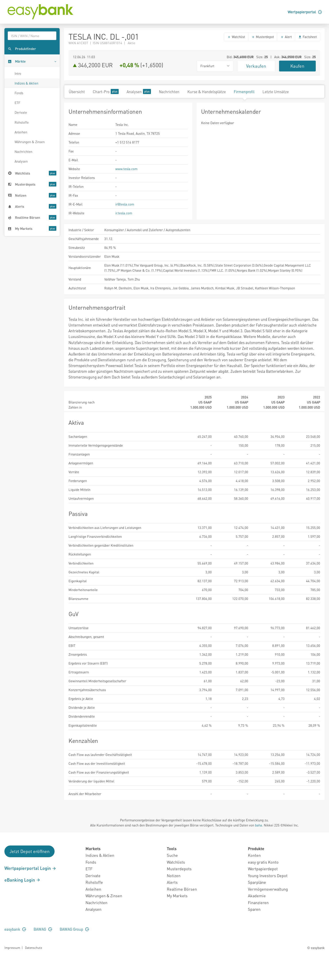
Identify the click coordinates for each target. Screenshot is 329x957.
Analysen (21, 161)
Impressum (12, 947)
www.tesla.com (126, 169)
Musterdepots (179, 868)
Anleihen (21, 132)
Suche (172, 855)
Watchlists (176, 862)
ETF (17, 102)
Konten (254, 855)
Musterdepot (262, 37)
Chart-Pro (106, 91)
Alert (286, 37)
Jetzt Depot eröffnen (29, 851)
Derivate (21, 112)
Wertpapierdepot (263, 868)
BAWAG (43, 929)
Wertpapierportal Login (30, 868)
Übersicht (77, 91)
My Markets (177, 895)
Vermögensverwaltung (268, 889)
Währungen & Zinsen (30, 142)
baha (258, 825)
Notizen (174, 875)
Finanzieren (258, 902)
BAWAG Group (74, 929)
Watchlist (236, 37)
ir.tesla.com (123, 213)
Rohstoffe (22, 122)
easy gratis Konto (263, 862)
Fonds (19, 93)
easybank (15, 929)
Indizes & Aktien (26, 83)
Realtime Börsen (182, 889)
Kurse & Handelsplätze (206, 91)
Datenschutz (33, 947)
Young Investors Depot (267, 875)
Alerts (172, 882)
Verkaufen (256, 66)
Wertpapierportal (305, 11)
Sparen (254, 909)
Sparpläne (257, 882)
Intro (18, 73)
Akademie (257, 895)
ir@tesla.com (124, 204)
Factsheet (307, 37)
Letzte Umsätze (275, 91)
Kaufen (297, 66)
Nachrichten (23, 151)
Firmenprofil (244, 91)
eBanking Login (22, 880)
